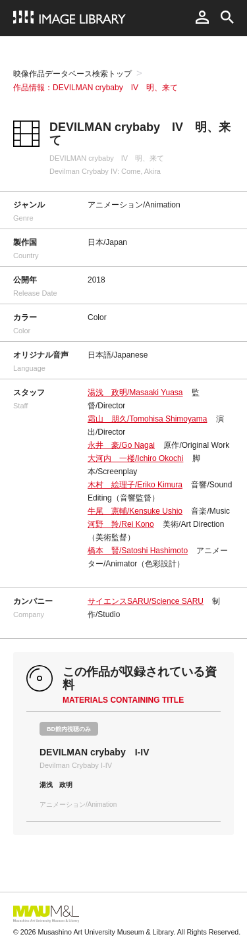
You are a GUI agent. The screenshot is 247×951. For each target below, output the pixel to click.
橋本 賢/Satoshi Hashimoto (138, 550)
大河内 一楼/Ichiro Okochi (135, 458)
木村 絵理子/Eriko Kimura (135, 484)
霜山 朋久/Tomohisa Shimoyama (147, 418)
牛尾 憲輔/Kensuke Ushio (135, 511)
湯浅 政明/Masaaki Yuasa (135, 392)
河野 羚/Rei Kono (121, 524)
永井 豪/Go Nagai (121, 445)
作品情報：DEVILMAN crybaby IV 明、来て (95, 87)
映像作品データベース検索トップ (72, 73)
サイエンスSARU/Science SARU (146, 601)
